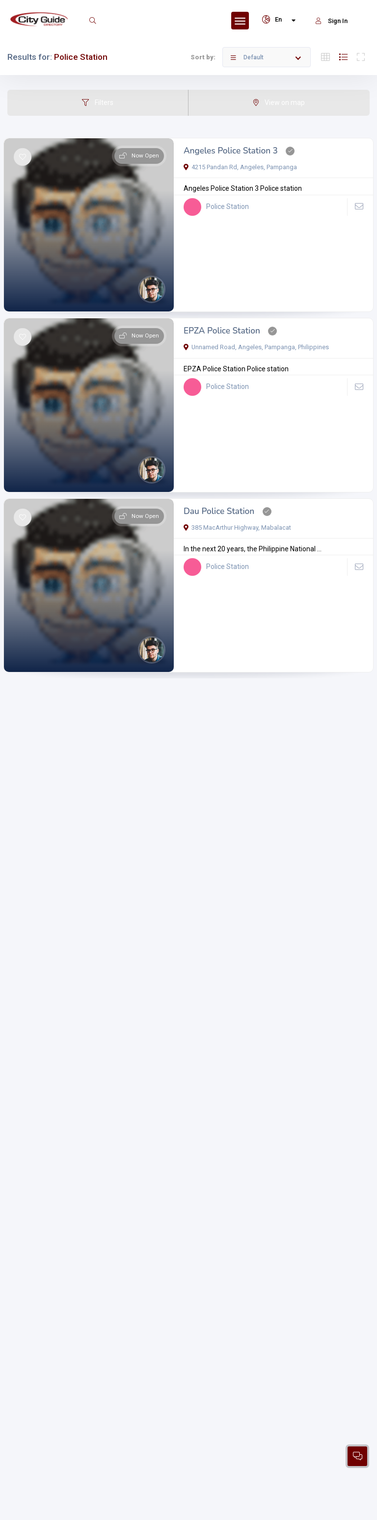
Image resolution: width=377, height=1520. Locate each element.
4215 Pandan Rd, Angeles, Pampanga (240, 167)
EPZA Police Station (222, 330)
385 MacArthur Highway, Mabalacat (237, 527)
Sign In (332, 21)
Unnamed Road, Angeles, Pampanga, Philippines (256, 347)
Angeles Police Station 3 (231, 150)
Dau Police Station (219, 511)
